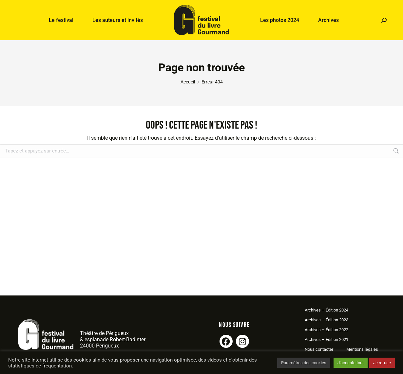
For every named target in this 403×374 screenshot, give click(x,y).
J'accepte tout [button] (350, 362)
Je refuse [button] (382, 362)
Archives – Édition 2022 (326, 329)
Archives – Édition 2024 (326, 310)
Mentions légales (362, 349)
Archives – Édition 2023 (326, 319)
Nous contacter (319, 349)
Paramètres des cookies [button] (303, 362)
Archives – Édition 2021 (326, 339)
